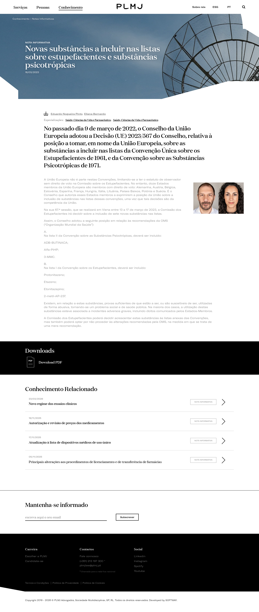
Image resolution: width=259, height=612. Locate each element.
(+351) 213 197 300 (91, 561)
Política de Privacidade (66, 583)
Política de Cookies (94, 583)
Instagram (140, 561)
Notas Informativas (43, 18)
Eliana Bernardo (95, 113)
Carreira (31, 549)
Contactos (87, 549)
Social (138, 549)
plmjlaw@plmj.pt (90, 565)
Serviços (20, 7)
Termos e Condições (37, 583)
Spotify (138, 566)
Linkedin (139, 556)
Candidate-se (34, 561)
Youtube (139, 570)
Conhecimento (21, 18)
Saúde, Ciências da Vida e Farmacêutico (88, 119)
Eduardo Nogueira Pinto (67, 113)
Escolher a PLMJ (36, 556)
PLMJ (129, 6)
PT (230, 7)
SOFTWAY (171, 600)
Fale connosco (89, 556)
